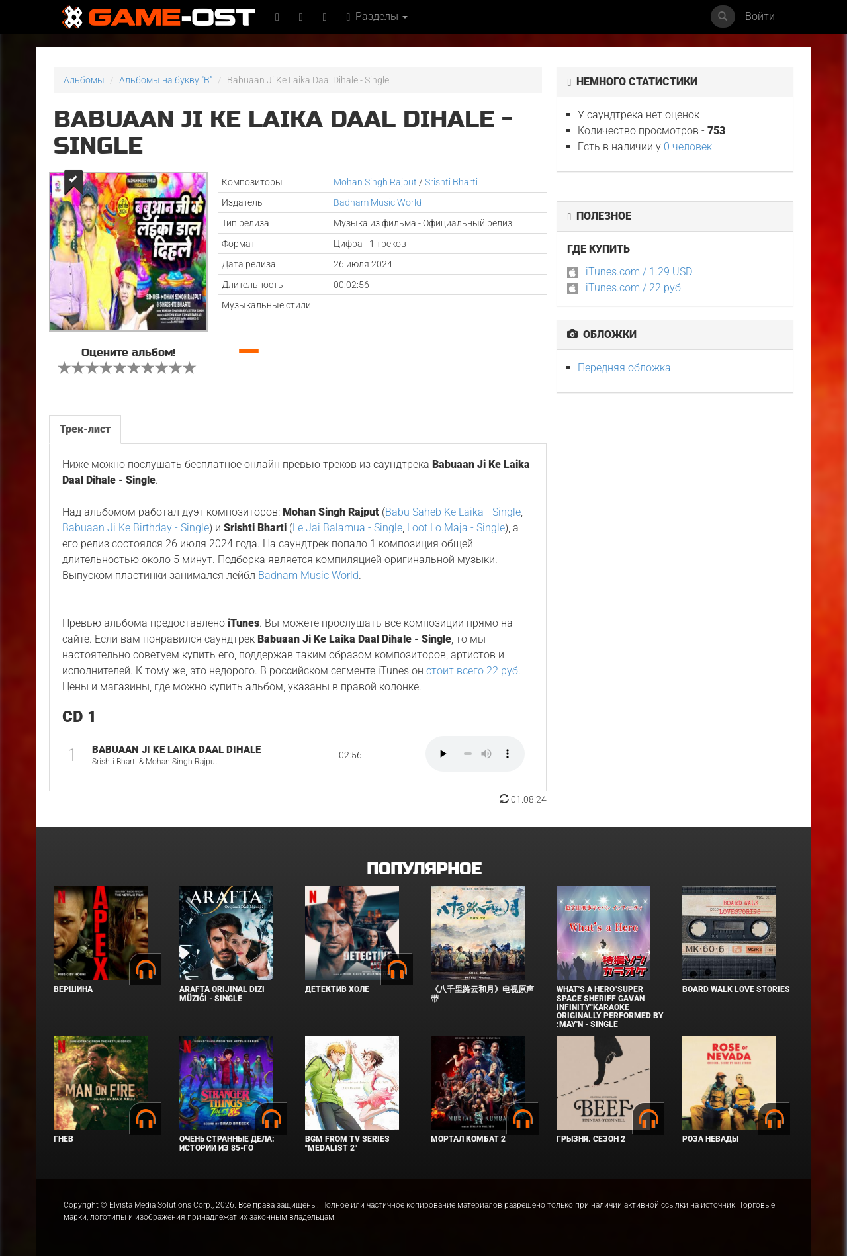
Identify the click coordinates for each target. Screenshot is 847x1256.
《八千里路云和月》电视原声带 (482, 994)
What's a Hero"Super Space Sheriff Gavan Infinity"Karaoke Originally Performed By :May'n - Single (610, 1007)
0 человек (688, 146)
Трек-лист (85, 429)
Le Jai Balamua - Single (347, 527)
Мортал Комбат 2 (468, 1139)
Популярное (424, 869)
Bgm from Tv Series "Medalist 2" (347, 1143)
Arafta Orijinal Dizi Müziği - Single (222, 994)
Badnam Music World (378, 202)
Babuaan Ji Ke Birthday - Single (135, 527)
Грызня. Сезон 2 (591, 1139)
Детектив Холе (337, 989)
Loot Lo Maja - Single (456, 527)
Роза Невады (710, 1139)
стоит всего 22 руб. (473, 670)
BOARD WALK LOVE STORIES (736, 989)
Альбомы (84, 80)
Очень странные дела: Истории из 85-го (227, 1143)
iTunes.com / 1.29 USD (639, 271)
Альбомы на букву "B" (165, 80)
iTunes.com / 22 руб (633, 287)
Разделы (377, 16)
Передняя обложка (624, 367)
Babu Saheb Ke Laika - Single (453, 512)
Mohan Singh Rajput (375, 182)
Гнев (63, 1139)
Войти (760, 16)
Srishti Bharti (451, 182)
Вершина (73, 989)
